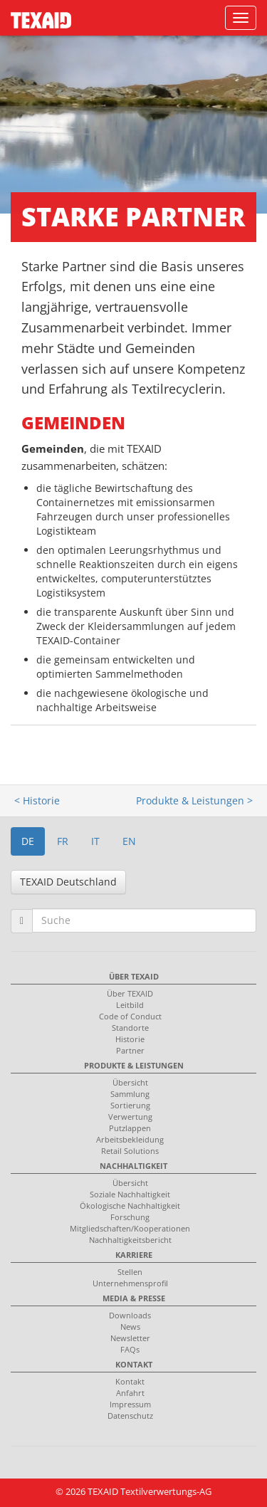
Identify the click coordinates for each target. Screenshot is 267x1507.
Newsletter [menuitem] (130, 1338)
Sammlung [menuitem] (130, 1093)
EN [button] (129, 841)
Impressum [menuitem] (130, 1404)
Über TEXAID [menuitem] (134, 976)
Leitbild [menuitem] (130, 1004)
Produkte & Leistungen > (194, 800)
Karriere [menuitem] (133, 1254)
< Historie (37, 800)
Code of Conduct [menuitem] (130, 1016)
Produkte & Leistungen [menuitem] (134, 1065)
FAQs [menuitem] (130, 1349)
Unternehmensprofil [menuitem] (130, 1283)
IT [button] (95, 841)
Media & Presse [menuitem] (134, 1298)
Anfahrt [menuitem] (130, 1392)
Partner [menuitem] (130, 1050)
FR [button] (62, 841)
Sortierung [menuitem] (130, 1105)
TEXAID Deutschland (68, 881)
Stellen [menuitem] (129, 1271)
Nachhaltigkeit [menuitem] (133, 1165)
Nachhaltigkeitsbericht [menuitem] (130, 1239)
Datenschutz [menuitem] (130, 1415)
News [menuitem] (130, 1326)
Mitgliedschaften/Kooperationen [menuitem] (130, 1228)
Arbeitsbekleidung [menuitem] (130, 1139)
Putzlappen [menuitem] (130, 1128)
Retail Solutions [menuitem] (130, 1150)
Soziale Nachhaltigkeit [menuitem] (130, 1194)
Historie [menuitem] (130, 1039)
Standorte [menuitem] (130, 1027)
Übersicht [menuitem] (130, 1082)
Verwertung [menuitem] (130, 1116)
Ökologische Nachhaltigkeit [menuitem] (130, 1205)
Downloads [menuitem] (130, 1315)
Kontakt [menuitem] (133, 1364)
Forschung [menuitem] (130, 1217)
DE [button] (27, 841)
